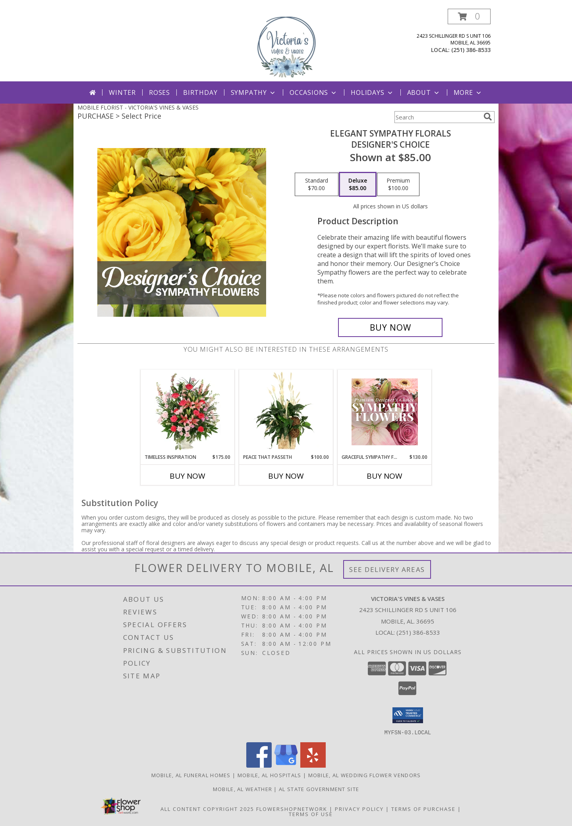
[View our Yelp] (313, 765)
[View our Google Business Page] (286, 765)
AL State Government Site (319, 788)
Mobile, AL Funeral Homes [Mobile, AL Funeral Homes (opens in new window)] (191, 774)
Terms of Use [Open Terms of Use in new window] (311, 813)
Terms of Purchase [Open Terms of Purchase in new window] (423, 808)
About (424, 92)
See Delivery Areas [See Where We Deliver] (387, 569)
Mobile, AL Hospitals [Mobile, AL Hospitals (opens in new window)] (269, 774)
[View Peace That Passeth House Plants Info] (286, 412)
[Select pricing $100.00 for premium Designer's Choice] (398, 184)
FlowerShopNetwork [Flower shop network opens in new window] (291, 808)
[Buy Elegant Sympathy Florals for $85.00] (390, 327)
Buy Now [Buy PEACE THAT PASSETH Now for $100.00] (286, 476)
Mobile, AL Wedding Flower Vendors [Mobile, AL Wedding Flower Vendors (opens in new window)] (364, 774)
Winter (122, 92)
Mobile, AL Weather (242, 788)
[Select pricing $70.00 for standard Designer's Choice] (316, 184)
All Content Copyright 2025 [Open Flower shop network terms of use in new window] (207, 808)
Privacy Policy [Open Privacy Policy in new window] (359, 808)
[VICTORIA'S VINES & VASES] (286, 45)
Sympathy (253, 92)
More (468, 92)
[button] (469, 16)
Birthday (200, 92)
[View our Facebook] (259, 765)
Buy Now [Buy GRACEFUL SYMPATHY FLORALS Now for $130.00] (384, 476)
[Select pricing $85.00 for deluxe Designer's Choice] (357, 184)
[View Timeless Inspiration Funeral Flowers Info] (188, 412)
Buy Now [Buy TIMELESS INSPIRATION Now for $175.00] (187, 476)
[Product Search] (437, 117)
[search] (487, 116)
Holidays (372, 92)
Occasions (314, 92)
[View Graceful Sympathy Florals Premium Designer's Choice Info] (385, 412)
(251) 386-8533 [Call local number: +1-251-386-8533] (471, 50)
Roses (159, 92)
